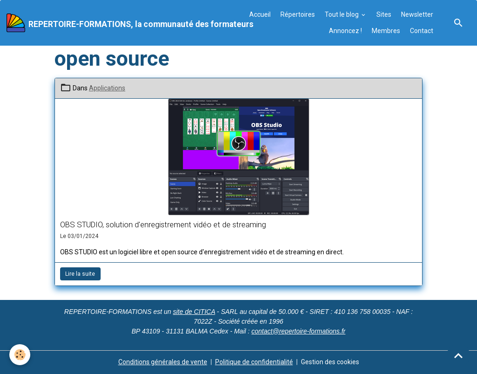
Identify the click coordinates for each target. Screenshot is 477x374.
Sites (383, 14)
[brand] (121, 23)
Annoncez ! (345, 30)
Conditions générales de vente (162, 362)
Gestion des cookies (330, 362)
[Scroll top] (458, 355)
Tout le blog (342, 14)
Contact (421, 30)
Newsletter (417, 14)
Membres (386, 30)
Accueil (260, 14)
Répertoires (297, 14)
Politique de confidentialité (254, 362)
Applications (107, 88)
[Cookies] (19, 354)
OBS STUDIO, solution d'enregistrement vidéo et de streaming (163, 224)
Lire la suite (80, 274)
